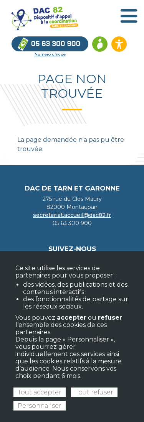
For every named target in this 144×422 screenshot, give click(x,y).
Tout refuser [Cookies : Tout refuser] (94, 392)
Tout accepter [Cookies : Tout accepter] (39, 392)
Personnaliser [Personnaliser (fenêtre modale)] (39, 405)
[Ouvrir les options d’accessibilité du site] (119, 44)
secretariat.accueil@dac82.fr (72, 215)
